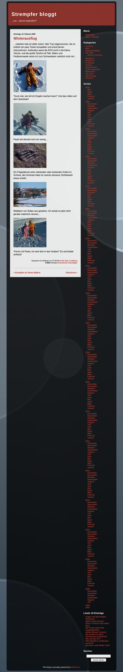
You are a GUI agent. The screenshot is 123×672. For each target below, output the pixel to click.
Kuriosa (89, 46)
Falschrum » (71, 272)
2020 (87, 238)
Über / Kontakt (92, 37)
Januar (90, 98)
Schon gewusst (92, 69)
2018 (87, 293)
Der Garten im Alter (94, 634)
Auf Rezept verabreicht (96, 636)
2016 (87, 352)
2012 (87, 471)
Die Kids (65, 261)
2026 (87, 87)
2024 (87, 129)
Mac (87, 48)
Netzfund (89, 58)
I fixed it (89, 78)
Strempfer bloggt (34, 14)
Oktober (91, 106)
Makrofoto (90, 71)
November (92, 133)
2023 (87, 156)
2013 (87, 441)
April (89, 92)
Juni (89, 115)
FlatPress (89, 60)
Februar (91, 96)
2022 (87, 186)
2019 (87, 266)
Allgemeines (91, 67)
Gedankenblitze (92, 51)
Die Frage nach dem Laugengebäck (94, 629)
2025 (87, 102)
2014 (87, 411)
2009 (87, 559)
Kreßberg (73, 261)
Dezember (92, 104)
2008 (87, 589)
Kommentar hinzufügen (67, 263)
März (89, 94)
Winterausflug (25, 38)
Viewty (88, 65)
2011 (87, 500)
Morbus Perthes (94, 55)
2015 (87, 382)
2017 (87, 323)
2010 (87, 530)
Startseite (89, 35)
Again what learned (94, 621)
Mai (89, 90)
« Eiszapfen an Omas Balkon (26, 272)
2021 (87, 209)
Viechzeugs (90, 76)
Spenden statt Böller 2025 (97, 645)
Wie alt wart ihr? (93, 639)
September (92, 108)
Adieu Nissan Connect (95, 632)
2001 (87, 607)
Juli (89, 113)
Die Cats (89, 74)
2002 (87, 605)
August (90, 110)
